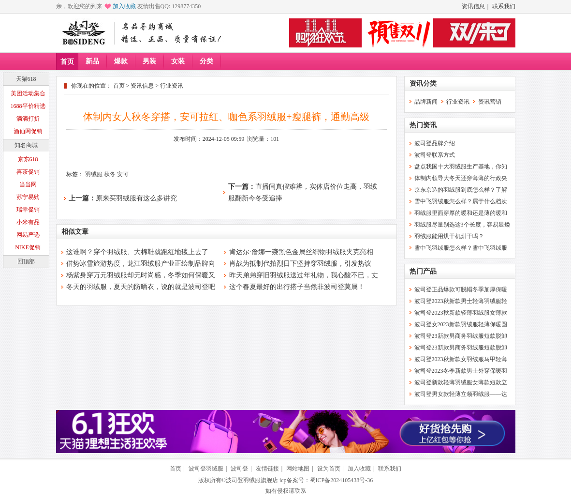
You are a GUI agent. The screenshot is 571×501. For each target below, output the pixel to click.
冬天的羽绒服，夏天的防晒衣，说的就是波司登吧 (140, 286)
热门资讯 (423, 125)
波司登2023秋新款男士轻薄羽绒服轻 (460, 301)
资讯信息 (473, 6)
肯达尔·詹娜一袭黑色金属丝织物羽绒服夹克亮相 (301, 252)
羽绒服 (93, 174)
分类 (206, 61)
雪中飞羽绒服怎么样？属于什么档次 (460, 201)
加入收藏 (124, 6)
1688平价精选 (28, 106)
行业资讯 (171, 85)
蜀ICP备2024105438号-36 (341, 480)
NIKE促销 (28, 247)
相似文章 (74, 231)
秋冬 (110, 174)
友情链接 (267, 468)
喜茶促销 (28, 171)
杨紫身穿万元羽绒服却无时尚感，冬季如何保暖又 (140, 275)
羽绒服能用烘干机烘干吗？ (449, 236)
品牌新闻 (426, 101)
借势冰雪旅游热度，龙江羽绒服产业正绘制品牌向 (140, 263)
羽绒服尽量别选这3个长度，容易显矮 (462, 224)
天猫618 (26, 79)
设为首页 (328, 468)
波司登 (239, 468)
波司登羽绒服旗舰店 (252, 480)
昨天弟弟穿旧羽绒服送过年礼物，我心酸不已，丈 (303, 275)
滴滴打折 (28, 118)
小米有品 (28, 222)
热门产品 (423, 271)
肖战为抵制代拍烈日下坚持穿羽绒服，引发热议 (300, 263)
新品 (92, 61)
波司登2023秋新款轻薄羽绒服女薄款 (460, 312)
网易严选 (28, 234)
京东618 (28, 159)
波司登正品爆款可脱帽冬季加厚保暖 (460, 289)
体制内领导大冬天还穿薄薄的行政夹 (460, 178)
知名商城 (26, 145)
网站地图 (297, 468)
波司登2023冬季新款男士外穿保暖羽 (460, 370)
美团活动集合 (28, 93)
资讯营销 (489, 101)
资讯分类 (423, 83)
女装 (178, 61)
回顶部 (26, 261)
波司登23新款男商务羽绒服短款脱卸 (460, 336)
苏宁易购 (28, 197)
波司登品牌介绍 (434, 143)
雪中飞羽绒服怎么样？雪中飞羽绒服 (460, 247)
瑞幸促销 (28, 209)
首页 (67, 61)
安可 (123, 174)
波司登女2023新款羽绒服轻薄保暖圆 (460, 324)
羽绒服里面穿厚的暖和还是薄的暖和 (460, 213)
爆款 (121, 61)
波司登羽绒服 (206, 468)
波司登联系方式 (434, 155)
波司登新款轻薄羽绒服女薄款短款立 (460, 382)
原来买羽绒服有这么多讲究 (136, 198)
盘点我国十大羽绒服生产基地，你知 (460, 166)
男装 (149, 61)
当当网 (28, 184)
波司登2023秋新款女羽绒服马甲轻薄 (460, 359)
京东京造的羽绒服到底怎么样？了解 (460, 189)
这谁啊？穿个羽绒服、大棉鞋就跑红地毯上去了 (137, 252)
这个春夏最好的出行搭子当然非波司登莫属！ (297, 286)
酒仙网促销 (28, 131)
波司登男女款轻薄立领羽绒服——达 (460, 394)
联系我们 (503, 6)
